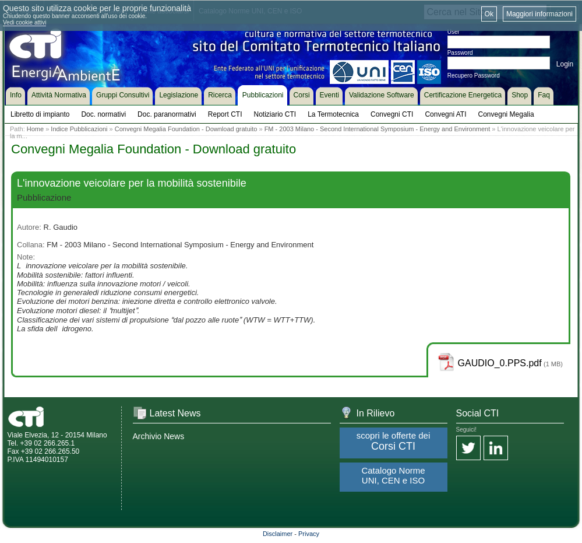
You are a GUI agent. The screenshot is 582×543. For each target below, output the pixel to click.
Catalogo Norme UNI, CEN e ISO (393, 475)
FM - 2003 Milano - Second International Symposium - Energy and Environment (377, 128)
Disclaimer (277, 533)
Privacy (308, 533)
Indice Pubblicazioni (79, 128)
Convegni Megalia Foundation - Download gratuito (186, 128)
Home (35, 128)
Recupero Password (473, 75)
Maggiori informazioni (539, 14)
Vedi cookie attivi (25, 22)
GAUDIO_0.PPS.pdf (500, 363)
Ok (489, 14)
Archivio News (159, 436)
